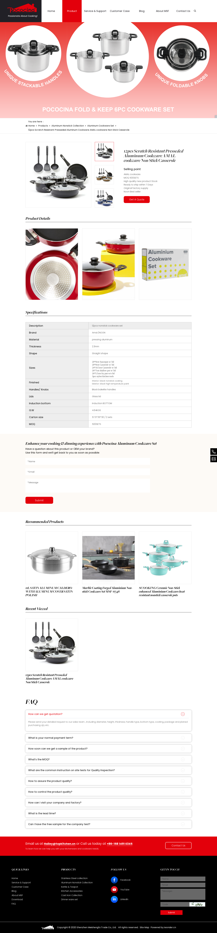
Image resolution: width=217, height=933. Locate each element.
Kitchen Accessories (72, 891)
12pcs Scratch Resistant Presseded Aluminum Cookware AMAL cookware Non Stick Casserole (49, 678)
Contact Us (178, 845)
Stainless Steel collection (74, 878)
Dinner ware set (69, 899)
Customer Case (20, 886)
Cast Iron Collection (71, 895)
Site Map (144, 927)
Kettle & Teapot (69, 886)
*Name (165, 879)
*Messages (167, 891)
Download (17, 899)
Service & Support (21, 882)
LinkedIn (125, 899)
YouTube (125, 889)
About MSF (17, 895)
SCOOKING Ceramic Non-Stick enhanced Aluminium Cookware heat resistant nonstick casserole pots (162, 591)
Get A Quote (136, 199)
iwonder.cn (170, 927)
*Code (165, 904)
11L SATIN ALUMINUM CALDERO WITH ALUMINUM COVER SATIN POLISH (49, 591)
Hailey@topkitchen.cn (60, 844)
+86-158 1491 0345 (120, 844)
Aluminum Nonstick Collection (77, 882)
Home (15, 878)
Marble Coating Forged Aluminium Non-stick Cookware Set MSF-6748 (107, 589)
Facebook (126, 880)
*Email (165, 885)
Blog (14, 891)
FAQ (14, 903)
